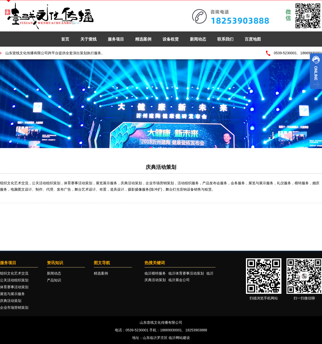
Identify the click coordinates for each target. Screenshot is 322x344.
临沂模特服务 (155, 273)
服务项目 (116, 39)
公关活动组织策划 (14, 280)
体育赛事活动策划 (14, 287)
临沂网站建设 (179, 338)
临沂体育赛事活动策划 (186, 273)
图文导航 (102, 263)
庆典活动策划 (161, 167)
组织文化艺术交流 (14, 273)
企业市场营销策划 (14, 307)
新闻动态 (198, 39)
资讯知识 (55, 263)
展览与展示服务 (12, 294)
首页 (65, 39)
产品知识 (54, 280)
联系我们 (225, 39)
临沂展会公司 (179, 280)
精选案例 (143, 39)
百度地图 (253, 39)
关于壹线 (88, 39)
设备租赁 (171, 39)
